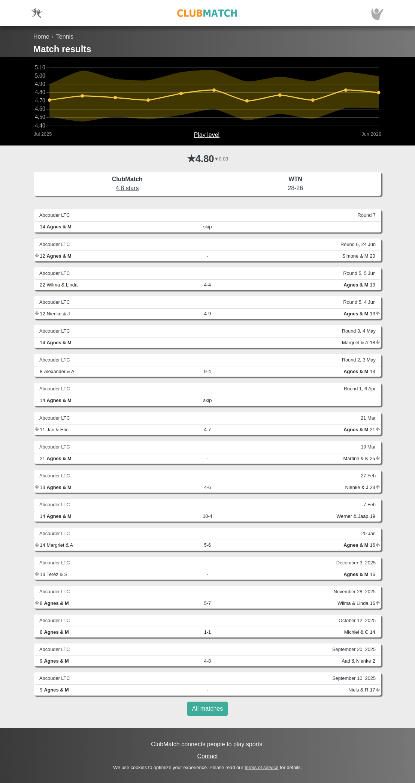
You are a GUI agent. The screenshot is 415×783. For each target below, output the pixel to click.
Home (41, 36)
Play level (206, 135)
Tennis (64, 36)
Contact (207, 756)
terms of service (261, 767)
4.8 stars (127, 188)
